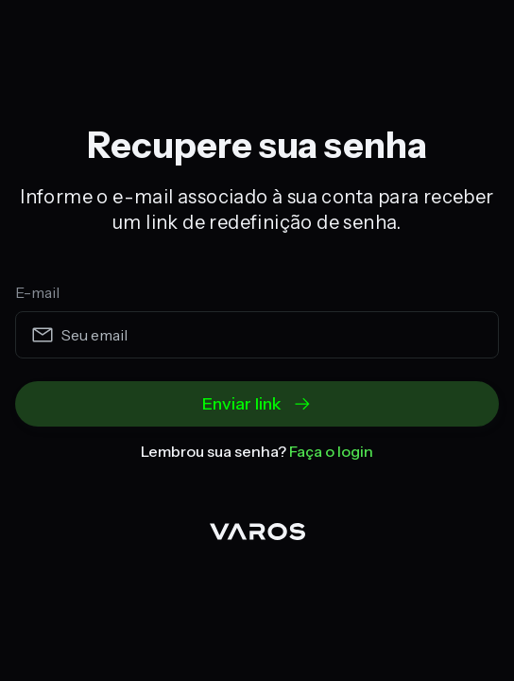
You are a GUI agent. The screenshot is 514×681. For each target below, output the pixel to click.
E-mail (37, 292)
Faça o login (331, 451)
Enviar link (257, 403)
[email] (257, 335)
